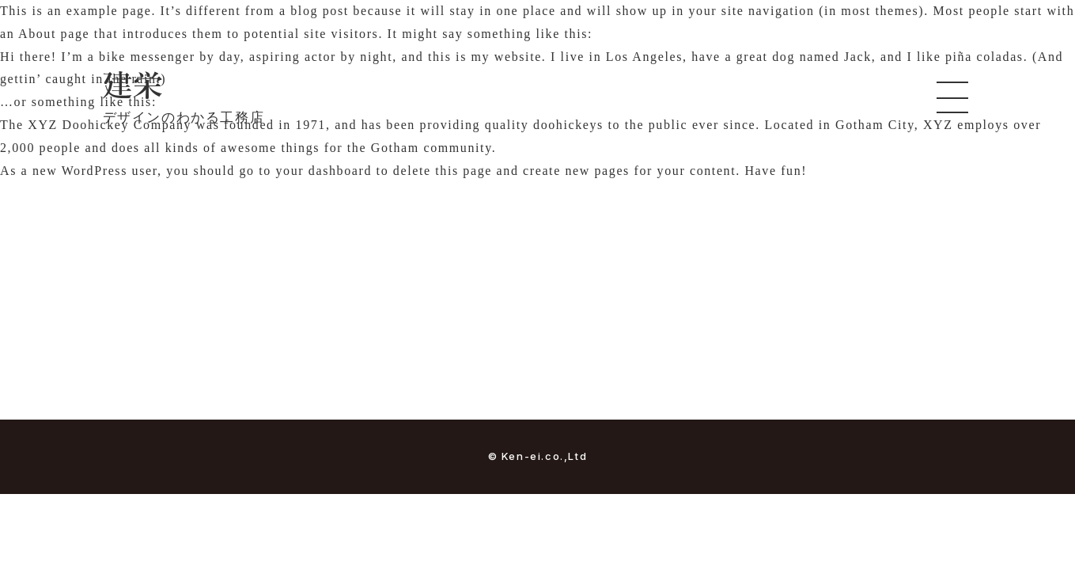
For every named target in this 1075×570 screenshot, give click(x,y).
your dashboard (324, 170)
